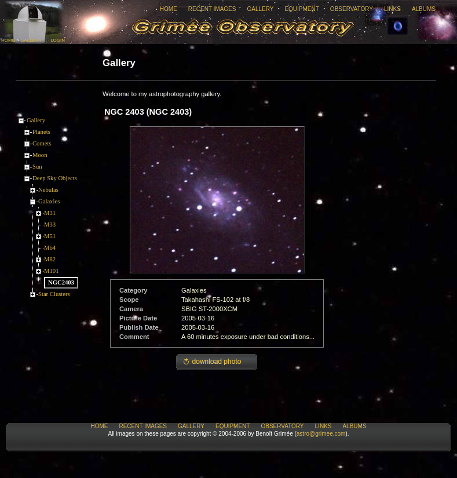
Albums (424, 9)
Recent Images (212, 9)
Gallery (260, 9)
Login (57, 40)
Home (168, 9)
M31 (50, 213)
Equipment (301, 9)
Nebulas (48, 190)
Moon (39, 155)
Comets (42, 143)
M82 (50, 259)
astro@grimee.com (321, 433)
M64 (50, 248)
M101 (51, 271)
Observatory (351, 9)
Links (392, 9)
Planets (41, 132)
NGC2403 (61, 282)
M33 (50, 224)
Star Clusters (54, 294)
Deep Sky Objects (54, 178)
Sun (37, 166)
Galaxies (49, 201)
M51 (50, 236)
